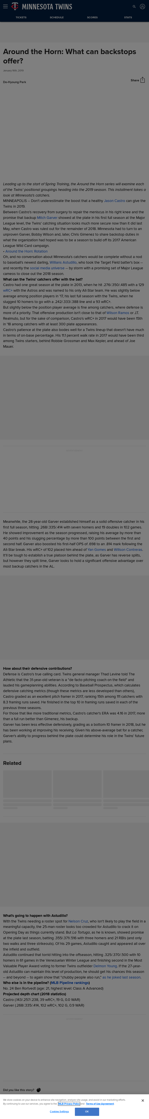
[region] (74, 1106)
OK (87, 1111)
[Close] (143, 1100)
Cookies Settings (59, 1111)
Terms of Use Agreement (100, 1103)
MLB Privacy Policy (69, 1103)
